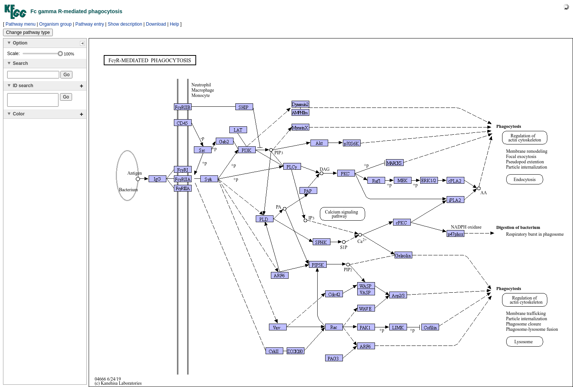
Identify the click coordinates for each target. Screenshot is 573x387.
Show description (125, 24)
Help (174, 24)
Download (156, 24)
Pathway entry (89, 24)
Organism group (55, 24)
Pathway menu (20, 24)
